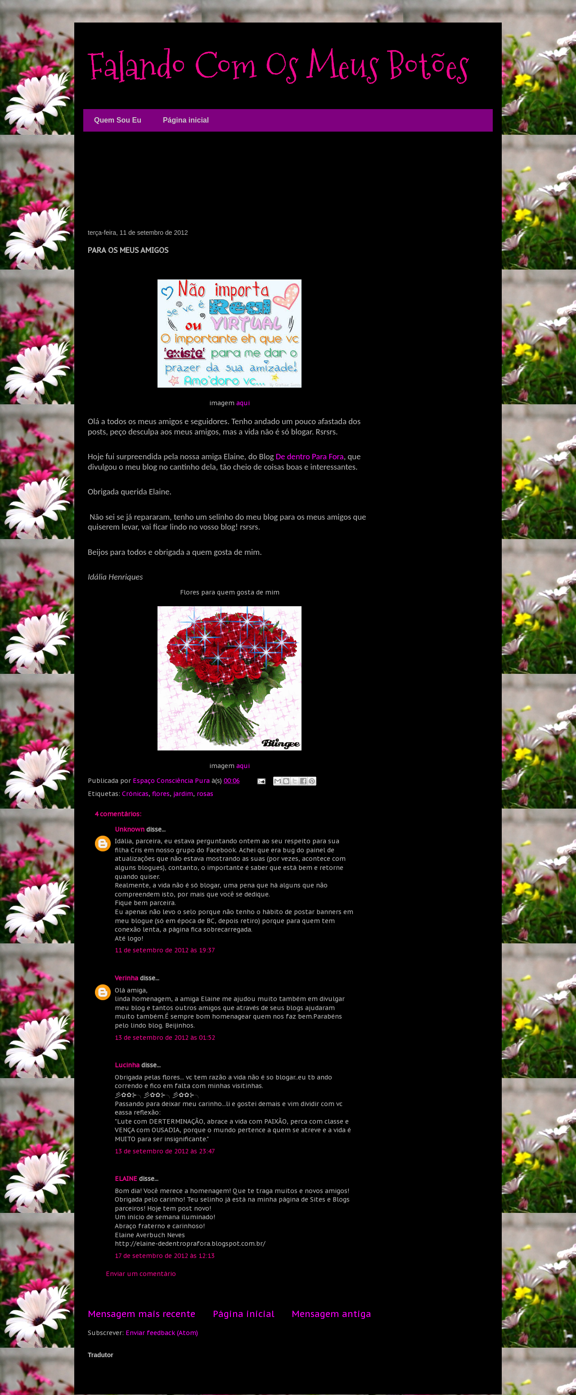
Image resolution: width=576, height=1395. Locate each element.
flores (161, 794)
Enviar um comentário (141, 1274)
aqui (243, 403)
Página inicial (186, 120)
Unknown (129, 829)
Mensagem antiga (331, 1313)
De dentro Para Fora (310, 456)
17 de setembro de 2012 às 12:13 (165, 1256)
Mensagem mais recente (141, 1313)
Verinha (126, 978)
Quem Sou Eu (117, 120)
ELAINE (126, 1179)
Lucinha (127, 1065)
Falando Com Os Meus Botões (278, 66)
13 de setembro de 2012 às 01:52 (165, 1038)
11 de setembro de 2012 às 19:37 (165, 950)
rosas (205, 794)
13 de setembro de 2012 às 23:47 (165, 1151)
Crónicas (135, 794)
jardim (183, 794)
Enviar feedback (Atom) (162, 1333)
